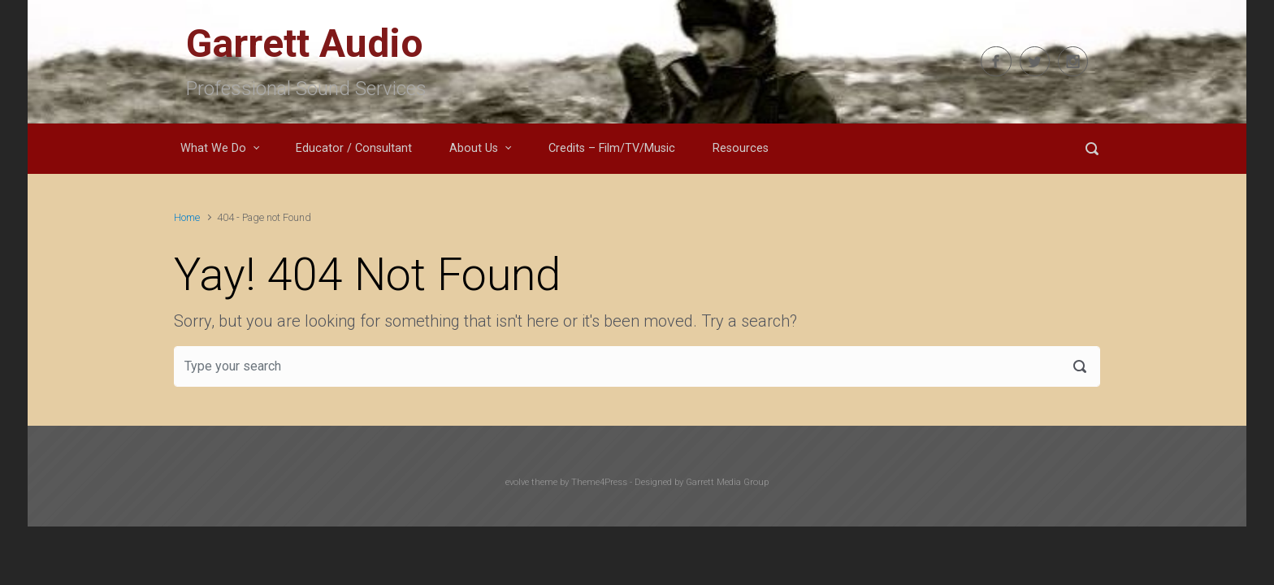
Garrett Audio (304, 43)
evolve (517, 482)
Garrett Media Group (727, 482)
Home (187, 217)
